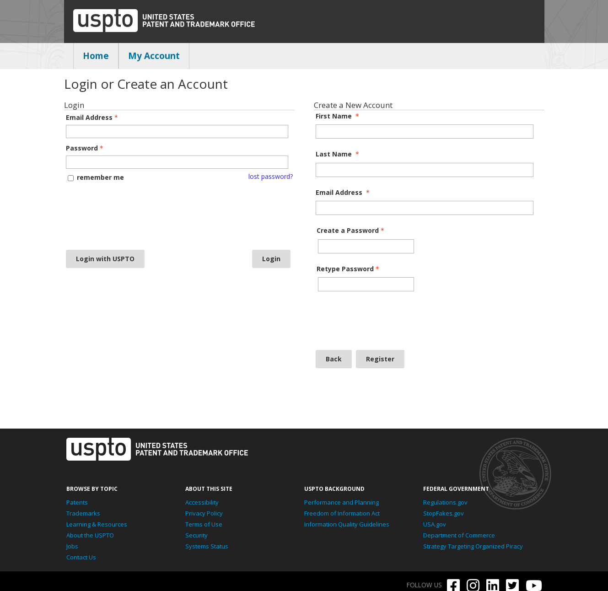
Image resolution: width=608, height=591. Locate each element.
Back (334, 359)
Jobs (72, 546)
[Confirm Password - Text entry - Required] (366, 284)
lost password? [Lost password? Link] (270, 176)
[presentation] (103, 215)
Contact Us (81, 557)
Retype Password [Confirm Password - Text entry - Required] (349, 269)
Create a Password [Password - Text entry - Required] (351, 230)
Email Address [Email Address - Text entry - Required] (93, 117)
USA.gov (434, 524)
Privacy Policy (204, 513)
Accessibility (202, 502)
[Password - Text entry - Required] (177, 162)
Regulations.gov (445, 502)
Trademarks (83, 513)
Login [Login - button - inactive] (271, 258)
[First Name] (424, 131)
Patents (77, 502)
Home (96, 56)
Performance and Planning (341, 502)
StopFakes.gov (443, 513)
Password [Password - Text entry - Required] (85, 148)
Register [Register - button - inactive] (380, 359)
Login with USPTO (105, 258)
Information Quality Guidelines (346, 524)
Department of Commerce (459, 535)
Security (196, 535)
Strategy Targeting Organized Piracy (473, 546)
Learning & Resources (96, 524)
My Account (154, 56)
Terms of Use (203, 524)
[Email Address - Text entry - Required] (177, 131)
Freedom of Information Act (342, 513)
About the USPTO (90, 535)
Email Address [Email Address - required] (343, 192)
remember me (100, 177)
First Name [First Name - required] (338, 116)
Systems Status (206, 546)
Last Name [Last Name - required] (338, 154)
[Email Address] (424, 208)
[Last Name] (424, 170)
